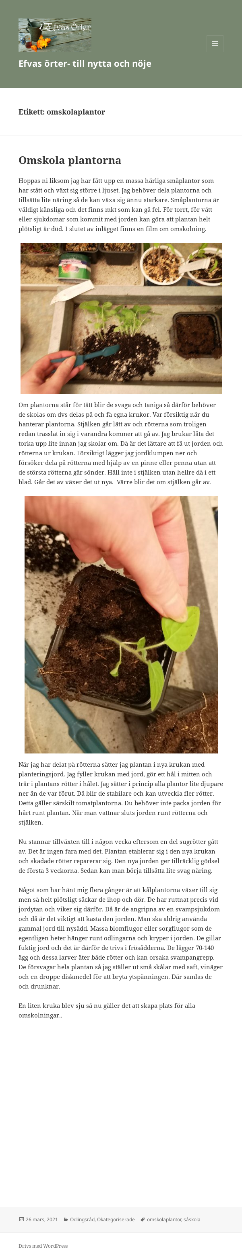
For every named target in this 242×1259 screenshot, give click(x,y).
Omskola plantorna (70, 160)
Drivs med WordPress (43, 1246)
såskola (192, 1219)
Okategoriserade (116, 1219)
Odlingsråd (82, 1219)
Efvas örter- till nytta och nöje (85, 63)
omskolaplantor (164, 1219)
